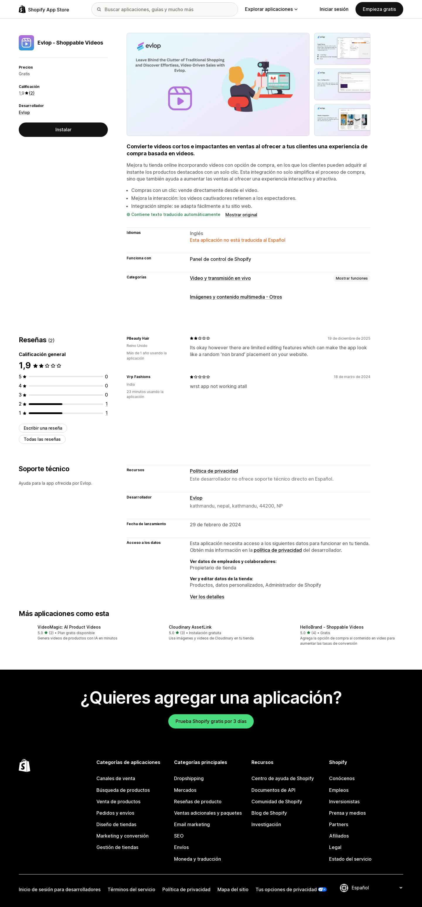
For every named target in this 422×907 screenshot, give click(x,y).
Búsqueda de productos (123, 790)
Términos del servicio (131, 889)
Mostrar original (241, 214)
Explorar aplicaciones (271, 9)
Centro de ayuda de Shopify (282, 778)
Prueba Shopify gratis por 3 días (211, 721)
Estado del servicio (350, 859)
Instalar (63, 129)
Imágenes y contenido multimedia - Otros (236, 297)
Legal (335, 847)
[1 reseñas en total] (107, 404)
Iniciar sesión (334, 9)
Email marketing (192, 824)
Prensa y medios (347, 813)
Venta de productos (118, 801)
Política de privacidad (214, 471)
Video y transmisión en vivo (220, 278)
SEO (179, 836)
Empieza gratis (379, 9)
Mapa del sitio (233, 889)
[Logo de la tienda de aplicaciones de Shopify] (44, 9)
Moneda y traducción (197, 859)
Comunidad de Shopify (276, 801)
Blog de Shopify (269, 813)
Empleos (338, 790)
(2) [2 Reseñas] (32, 93)
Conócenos (342, 778)
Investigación (266, 824)
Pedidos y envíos (115, 813)
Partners (338, 824)
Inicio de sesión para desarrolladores (60, 889)
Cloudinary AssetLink (190, 626)
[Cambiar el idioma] (376, 887)
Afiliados (339, 836)
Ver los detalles (207, 597)
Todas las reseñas (42, 439)
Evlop (24, 112)
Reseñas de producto (198, 801)
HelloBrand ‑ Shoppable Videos (332, 626)
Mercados (185, 790)
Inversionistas (344, 801)
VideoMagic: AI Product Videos (69, 626)
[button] (80, 633)
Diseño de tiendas (116, 824)
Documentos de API (273, 790)
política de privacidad (278, 550)
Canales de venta (115, 778)
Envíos (181, 847)
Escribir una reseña (43, 428)
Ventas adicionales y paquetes (208, 813)
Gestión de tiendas (117, 847)
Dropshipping (189, 778)
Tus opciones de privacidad (286, 889)
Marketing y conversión (122, 836)
